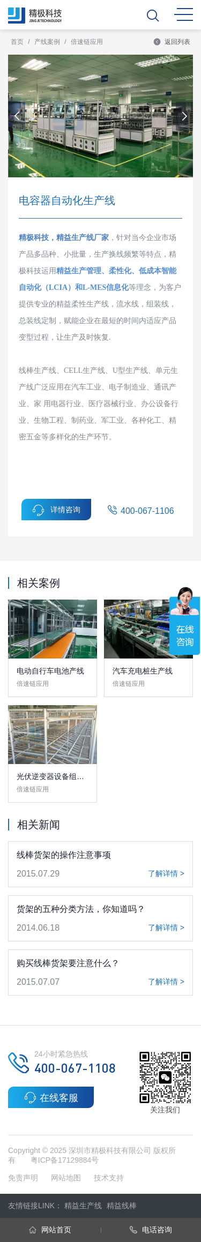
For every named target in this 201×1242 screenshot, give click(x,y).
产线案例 (47, 42)
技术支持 (109, 1177)
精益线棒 (122, 1205)
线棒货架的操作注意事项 (64, 854)
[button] (184, 116)
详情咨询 (56, 510)
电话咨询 (151, 1229)
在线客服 (51, 1097)
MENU (183, 14)
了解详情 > (166, 873)
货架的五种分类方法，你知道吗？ (81, 909)
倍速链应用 (87, 42)
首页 (17, 42)
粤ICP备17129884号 (65, 1160)
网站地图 (66, 1177)
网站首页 (50, 1229)
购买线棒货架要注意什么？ (68, 963)
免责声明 (24, 1177)
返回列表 (171, 42)
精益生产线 (83, 1205)
